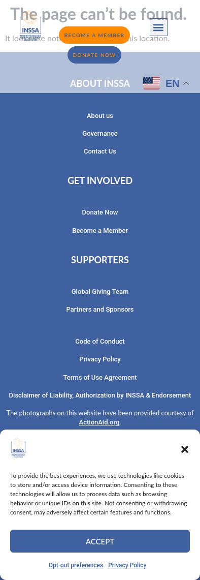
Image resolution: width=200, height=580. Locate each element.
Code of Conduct (99, 341)
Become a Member (100, 230)
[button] (185, 449)
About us (100, 115)
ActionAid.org (99, 422)
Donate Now (100, 212)
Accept (100, 541)
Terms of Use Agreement (100, 377)
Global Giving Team (100, 291)
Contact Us (100, 151)
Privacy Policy (127, 565)
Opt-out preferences (76, 565)
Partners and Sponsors (100, 309)
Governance (99, 133)
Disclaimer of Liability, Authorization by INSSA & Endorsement (100, 395)
